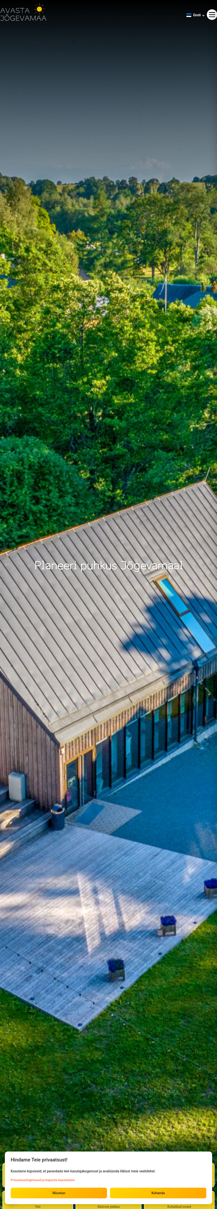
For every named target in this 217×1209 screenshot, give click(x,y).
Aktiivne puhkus (108, 1207)
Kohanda (158, 1193)
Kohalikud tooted (179, 1207)
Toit (37, 1207)
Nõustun (58, 1193)
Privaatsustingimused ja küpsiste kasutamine (43, 1180)
